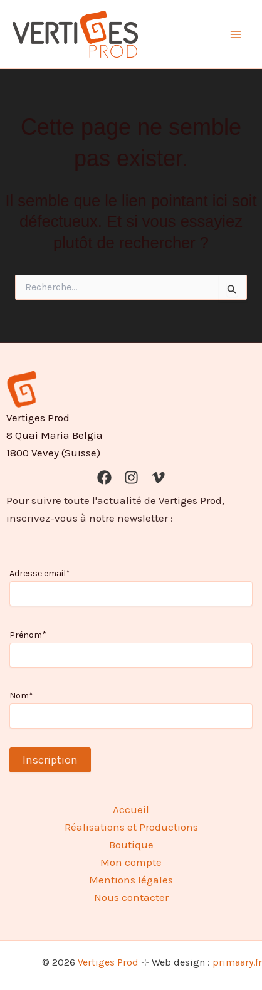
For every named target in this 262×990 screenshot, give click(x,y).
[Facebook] (104, 477)
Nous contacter (131, 897)
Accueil (131, 809)
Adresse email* (39, 573)
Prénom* (27, 634)
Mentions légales (131, 879)
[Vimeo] (158, 477)
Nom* (21, 695)
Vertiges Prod (108, 962)
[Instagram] (131, 477)
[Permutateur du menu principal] (235, 34)
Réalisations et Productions (131, 827)
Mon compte (131, 862)
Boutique (131, 844)
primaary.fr (237, 962)
